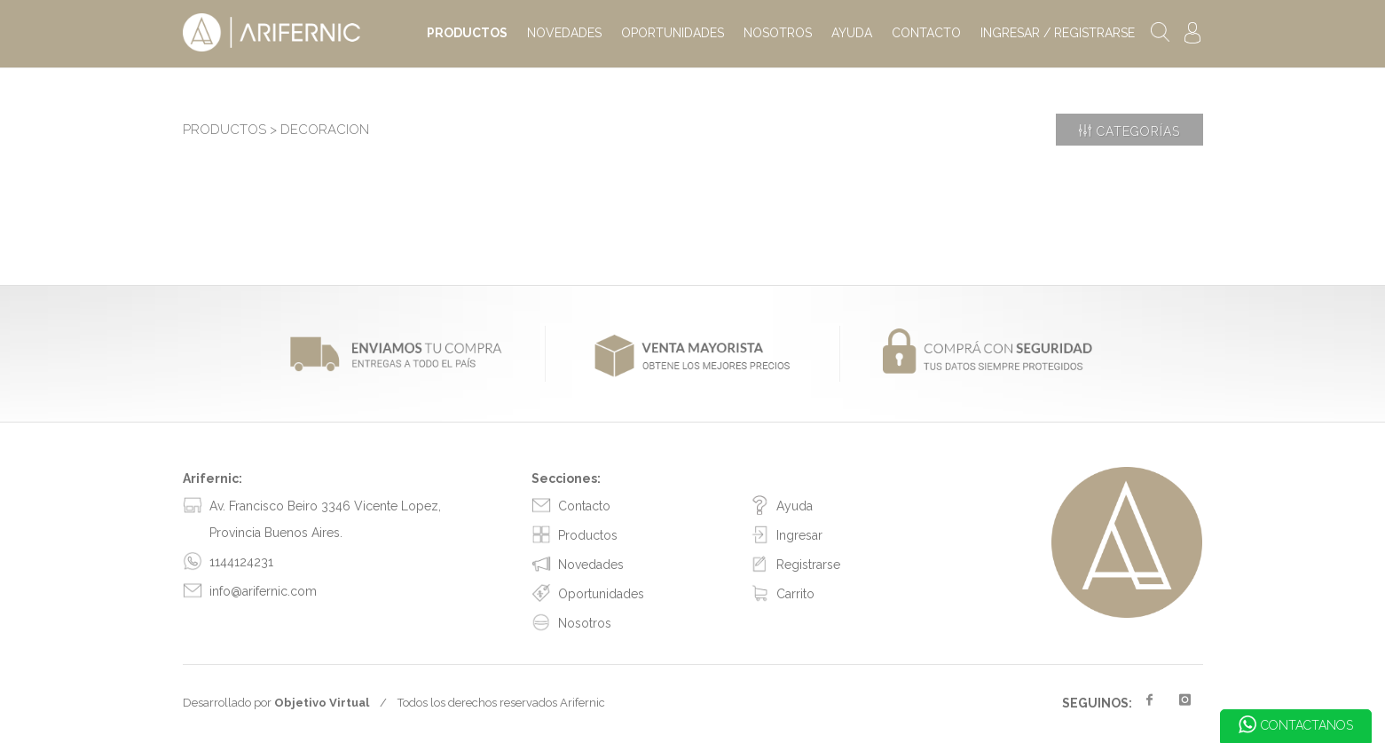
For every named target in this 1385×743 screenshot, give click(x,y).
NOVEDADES (564, 33)
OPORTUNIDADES (672, 33)
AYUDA (851, 33)
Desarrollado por (276, 702)
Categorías (1129, 130)
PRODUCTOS (467, 33)
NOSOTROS (778, 33)
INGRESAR (1057, 33)
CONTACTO (926, 33)
